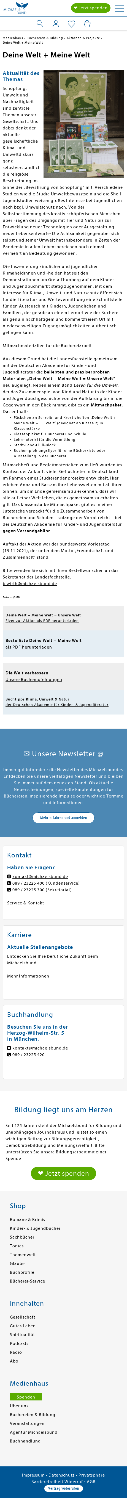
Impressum (33, 1475)
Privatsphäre (92, 1475)
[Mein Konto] (56, 24)
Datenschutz (61, 1475)
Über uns (19, 1405)
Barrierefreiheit (47, 1481)
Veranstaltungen (27, 1423)
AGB (91, 1481)
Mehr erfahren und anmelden (63, 817)
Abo (14, 1361)
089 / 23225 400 (28, 883)
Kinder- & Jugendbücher (35, 1228)
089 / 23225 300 (28, 889)
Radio (16, 1352)
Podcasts (19, 1343)
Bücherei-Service (27, 1281)
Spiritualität (22, 1334)
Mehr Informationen (28, 976)
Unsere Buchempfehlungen (34, 679)
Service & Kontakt (25, 903)
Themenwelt (23, 1254)
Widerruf (73, 1481)
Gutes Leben (23, 1325)
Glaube (17, 1263)
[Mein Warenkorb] (87, 24)
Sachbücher (22, 1237)
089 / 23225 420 (28, 1054)
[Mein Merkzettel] (71, 24)
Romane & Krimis (27, 1219)
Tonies (17, 1246)
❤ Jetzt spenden (91, 7)
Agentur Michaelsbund (34, 1432)
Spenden (26, 1397)
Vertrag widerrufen (63, 1488)
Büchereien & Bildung (32, 1414)
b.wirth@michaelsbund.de (30, 583)
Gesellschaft (22, 1317)
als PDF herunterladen (29, 647)
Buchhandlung (25, 1441)
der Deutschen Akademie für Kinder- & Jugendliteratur (57, 704)
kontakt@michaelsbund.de (40, 876)
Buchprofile (22, 1272)
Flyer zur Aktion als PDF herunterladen (42, 620)
